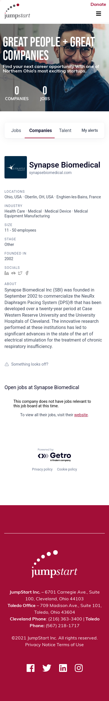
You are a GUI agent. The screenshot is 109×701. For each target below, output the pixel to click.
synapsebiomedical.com (50, 172)
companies (40, 130)
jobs (16, 130)
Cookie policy (67, 469)
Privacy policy (42, 469)
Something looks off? (26, 364)
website (81, 415)
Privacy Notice (40, 645)
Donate (98, 5)
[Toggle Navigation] (98, 14)
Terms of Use (70, 645)
